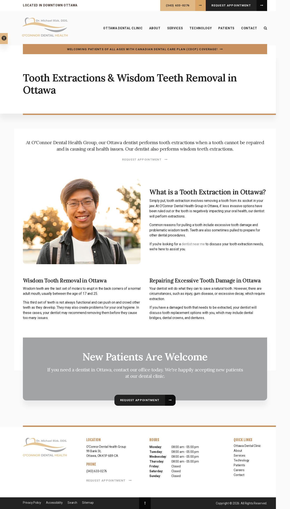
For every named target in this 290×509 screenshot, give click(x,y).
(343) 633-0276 (177, 5)
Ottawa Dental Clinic (123, 28)
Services (239, 455)
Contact (249, 28)
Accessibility (54, 502)
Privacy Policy (32, 502)
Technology (200, 28)
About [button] (155, 28)
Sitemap (88, 502)
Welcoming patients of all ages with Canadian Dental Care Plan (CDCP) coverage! (142, 49)
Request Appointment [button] (231, 5)
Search (72, 502)
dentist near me (193, 244)
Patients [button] (226, 28)
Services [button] (175, 28)
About (238, 450)
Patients (239, 465)
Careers (239, 470)
